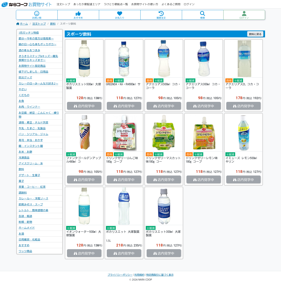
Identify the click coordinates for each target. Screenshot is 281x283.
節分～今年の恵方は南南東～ (36, 38)
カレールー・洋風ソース (33, 198)
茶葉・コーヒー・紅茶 (32, 187)
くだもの (24, 95)
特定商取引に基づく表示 (160, 275)
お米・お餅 (25, 152)
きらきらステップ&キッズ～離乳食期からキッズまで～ (38, 58)
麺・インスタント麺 (31, 146)
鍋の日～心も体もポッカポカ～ (37, 44)
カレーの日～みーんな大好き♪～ (38, 83)
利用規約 (139, 275)
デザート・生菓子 (29, 175)
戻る (255, 34)
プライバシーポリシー (120, 275)
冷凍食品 (24, 157)
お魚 (21, 101)
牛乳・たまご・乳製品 (32, 128)
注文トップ (63, 4)
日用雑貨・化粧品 (29, 239)
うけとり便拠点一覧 (116, 4)
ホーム (22, 24)
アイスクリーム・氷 (31, 163)
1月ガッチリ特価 (29, 32)
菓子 (21, 181)
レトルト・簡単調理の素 (33, 210)
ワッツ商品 (25, 251)
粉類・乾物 (25, 222)
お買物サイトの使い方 (144, 4)
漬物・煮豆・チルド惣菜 (33, 122)
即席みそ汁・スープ (31, 204)
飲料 (53, 24)
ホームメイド (27, 227)
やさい (23, 89)
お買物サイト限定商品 (32, 66)
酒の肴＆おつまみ (29, 50)
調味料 (23, 192)
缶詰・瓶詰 (25, 216)
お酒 (21, 233)
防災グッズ (25, 77)
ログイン (189, 4)
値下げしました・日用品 (33, 71)
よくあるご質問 (171, 4)
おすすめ (24, 245)
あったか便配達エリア (86, 4)
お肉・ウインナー (29, 107)
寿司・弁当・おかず (31, 140)
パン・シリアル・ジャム (33, 134)
